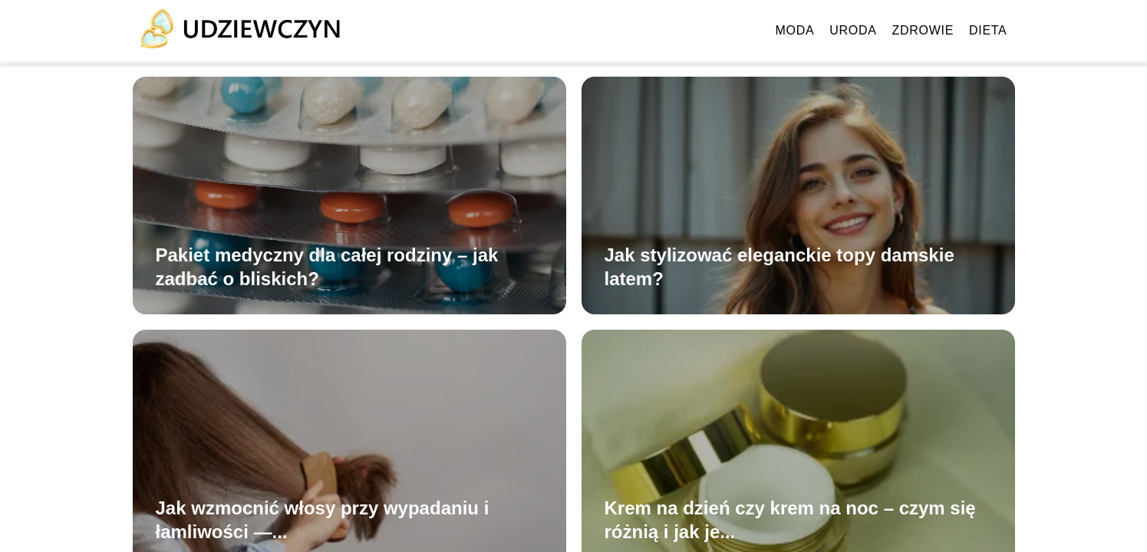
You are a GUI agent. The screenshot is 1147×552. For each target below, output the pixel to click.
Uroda (852, 30)
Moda (795, 30)
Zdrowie (923, 30)
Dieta (988, 30)
